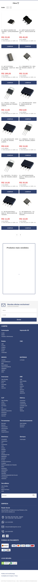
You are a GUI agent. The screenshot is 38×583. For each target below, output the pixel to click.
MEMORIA (4, 456)
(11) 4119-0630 (7, 522)
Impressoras (4, 426)
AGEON (3, 360)
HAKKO (22, 386)
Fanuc (2, 487)
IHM (21, 376)
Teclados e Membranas (7, 336)
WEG (2, 372)
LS (2, 407)
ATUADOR (4, 439)
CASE (21, 384)
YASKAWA (4, 352)
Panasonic (4, 412)
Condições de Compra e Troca (9, 576)
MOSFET (3, 458)
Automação (5, 330)
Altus (21, 382)
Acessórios (22, 400)
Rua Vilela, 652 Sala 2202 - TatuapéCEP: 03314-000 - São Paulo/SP (12, 517)
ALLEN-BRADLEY (5, 361)
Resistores (4, 468)
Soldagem (3, 471)
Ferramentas (5, 420)
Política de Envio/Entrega (8, 573)
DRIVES (4, 357)
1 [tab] (19, 274)
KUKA (2, 350)
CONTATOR (23, 404)
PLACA (3, 459)
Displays (3, 449)
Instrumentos (4, 428)
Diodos (3, 448)
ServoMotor (5, 483)
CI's (2, 442)
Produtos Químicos (6, 461)
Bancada (3, 423)
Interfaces (3, 430)
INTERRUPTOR (5, 454)
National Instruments (6, 410)
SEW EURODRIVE (6, 366)
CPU (2, 446)
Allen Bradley (4, 379)
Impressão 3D (24, 330)
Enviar (19, 319)
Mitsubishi (3, 409)
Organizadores (5, 432)
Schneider (3, 384)
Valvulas (22, 410)
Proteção (3, 463)
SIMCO (3, 370)
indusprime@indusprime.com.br (11, 526)
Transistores (4, 477)
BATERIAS (23, 357)
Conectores (4, 444)
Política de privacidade (13, 306)
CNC (21, 341)
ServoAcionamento (26, 420)
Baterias (3, 425)
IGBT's (3, 453)
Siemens (3, 388)
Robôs (3, 341)
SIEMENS (3, 368)
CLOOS (3, 345)
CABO (3, 333)
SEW (2, 386)
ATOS (2, 402)
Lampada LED (23, 405)
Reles (2, 466)
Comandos (22, 402)
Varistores (3, 478)
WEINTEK (22, 393)
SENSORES (4, 470)
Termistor (3, 473)
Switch (3, 334)
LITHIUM (22, 360)
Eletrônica (4, 436)
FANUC (3, 349)
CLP (2, 398)
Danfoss (3, 381)
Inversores (4, 376)
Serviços (23, 436)
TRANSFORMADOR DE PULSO (9, 475)
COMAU (3, 347)
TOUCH (22, 391)
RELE (21, 409)
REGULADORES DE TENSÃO (9, 465)
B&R (2, 363)
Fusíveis (3, 451)
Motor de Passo (5, 489)
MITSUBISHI (4, 365)
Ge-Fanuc (3, 405)
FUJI (2, 382)
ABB (2, 344)
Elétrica (22, 398)
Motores (22, 407)
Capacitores (4, 441)
